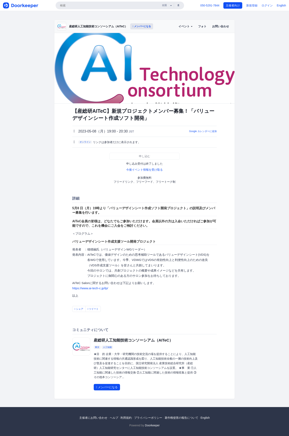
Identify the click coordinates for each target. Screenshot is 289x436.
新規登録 (251, 5)
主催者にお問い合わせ (93, 417)
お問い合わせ (220, 26)
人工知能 (107, 347)
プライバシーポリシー (148, 417)
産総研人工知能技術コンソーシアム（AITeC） (98, 26)
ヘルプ (114, 417)
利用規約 (126, 417)
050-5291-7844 (209, 5)
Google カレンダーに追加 (203, 131)
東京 (97, 347)
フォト (202, 26)
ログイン (267, 5)
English (281, 5)
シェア (78, 309)
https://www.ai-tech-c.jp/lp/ (90, 288)
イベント (185, 26)
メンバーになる (141, 26)
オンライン (85, 142)
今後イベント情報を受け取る (144, 169)
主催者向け (233, 5)
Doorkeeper (152, 425)
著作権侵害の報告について (181, 417)
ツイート (93, 309)
